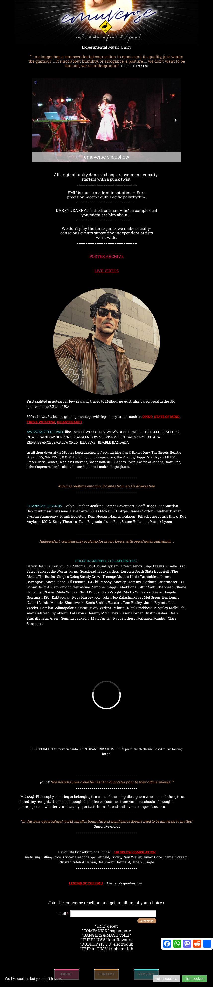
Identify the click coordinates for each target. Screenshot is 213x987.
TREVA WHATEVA (41, 422)
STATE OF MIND (166, 416)
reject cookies (166, 979)
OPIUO (147, 416)
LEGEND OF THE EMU (86, 883)
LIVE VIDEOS (106, 270)
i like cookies (194, 979)
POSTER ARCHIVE (106, 256)
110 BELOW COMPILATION (135, 852)
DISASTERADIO (69, 422)
